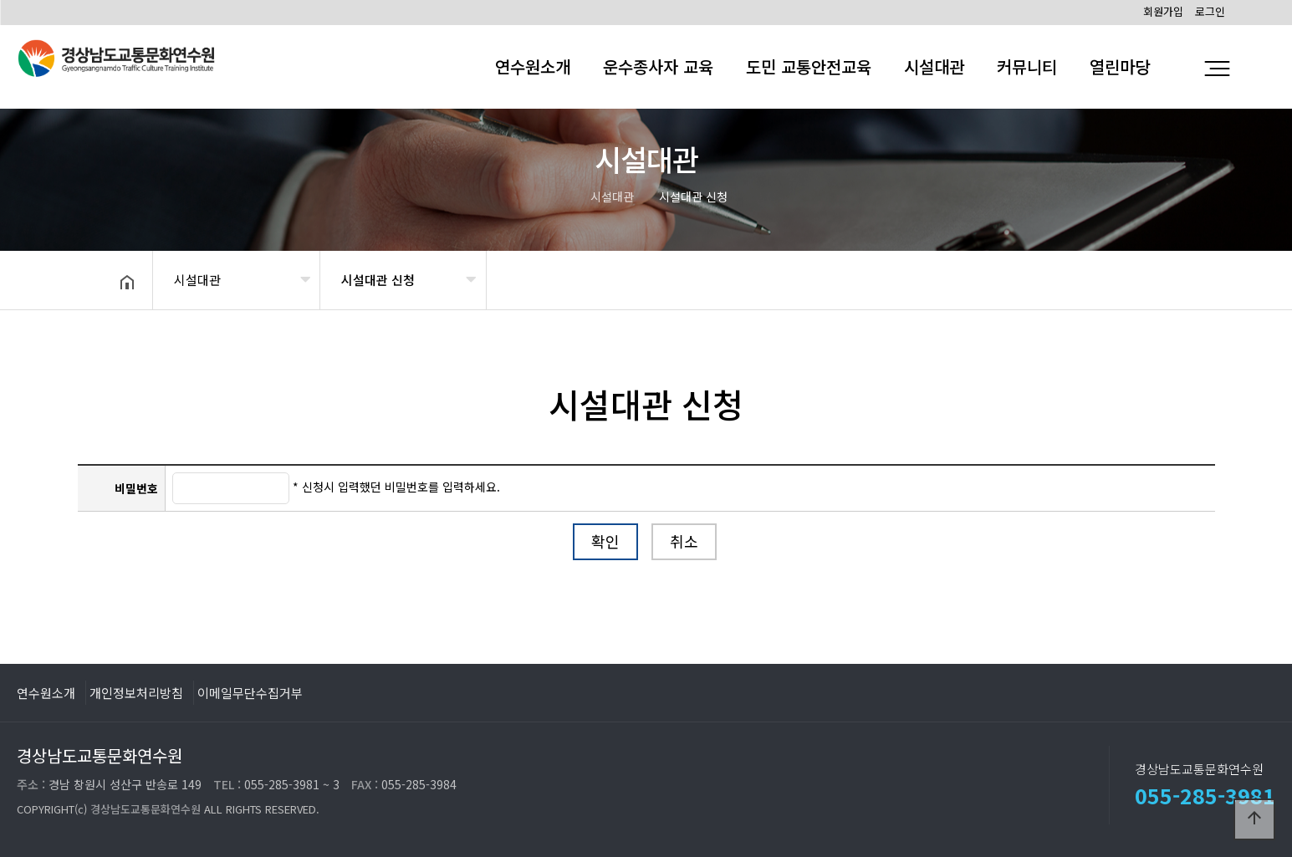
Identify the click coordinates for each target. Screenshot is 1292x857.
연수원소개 (532, 66)
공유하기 (1151, 278)
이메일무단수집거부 (250, 692)
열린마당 (1120, 66)
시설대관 (934, 66)
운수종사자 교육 (658, 66)
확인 (605, 541)
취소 (684, 541)
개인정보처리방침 (136, 692)
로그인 (1210, 11)
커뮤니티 (1027, 66)
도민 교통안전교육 (808, 66)
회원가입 (1163, 11)
